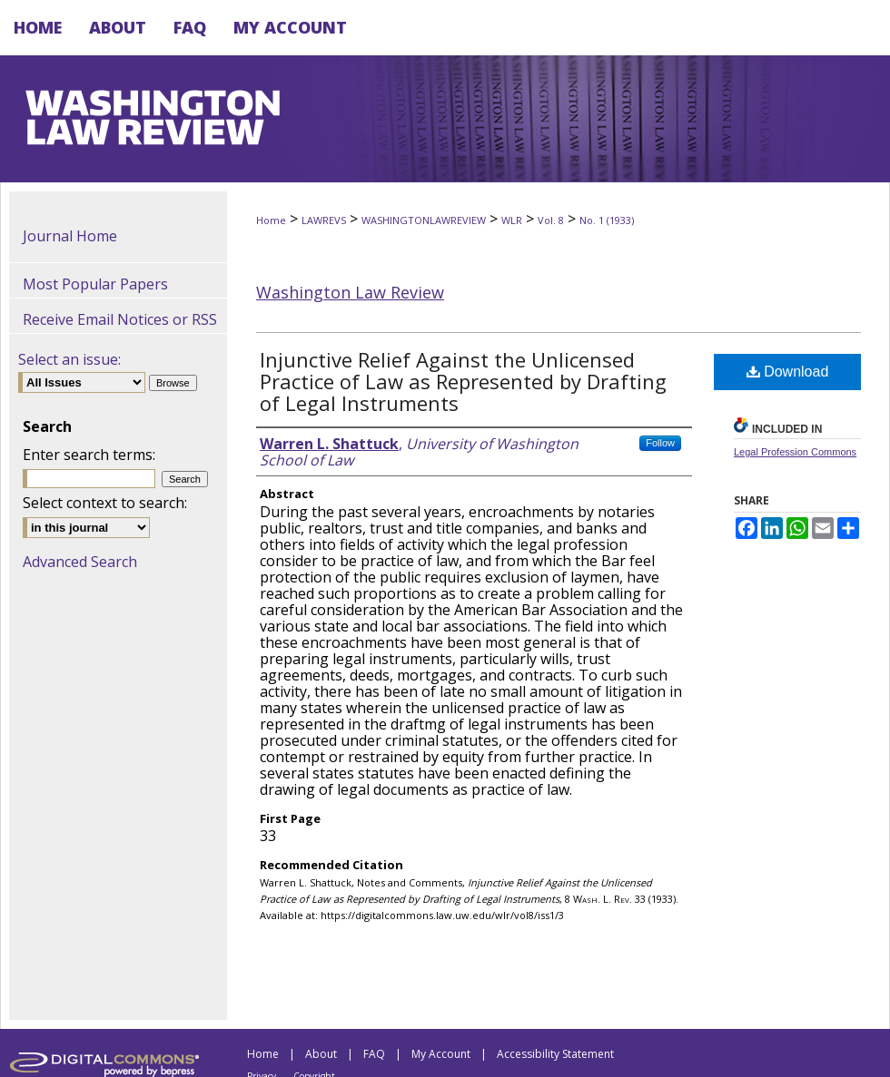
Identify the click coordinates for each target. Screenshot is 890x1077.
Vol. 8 (551, 220)
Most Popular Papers (95, 284)
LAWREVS (324, 220)
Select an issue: (69, 359)
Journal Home (70, 236)
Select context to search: (105, 503)
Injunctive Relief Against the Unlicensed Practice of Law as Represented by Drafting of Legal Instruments (463, 381)
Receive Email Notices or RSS (120, 319)
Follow (660, 442)
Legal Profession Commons (795, 451)
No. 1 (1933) (606, 220)
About (321, 1054)
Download (788, 371)
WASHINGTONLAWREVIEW (423, 220)
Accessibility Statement (555, 1054)
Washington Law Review (350, 292)
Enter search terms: (89, 455)
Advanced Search (80, 562)
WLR (511, 220)
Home (271, 220)
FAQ (374, 1054)
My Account (440, 1054)
